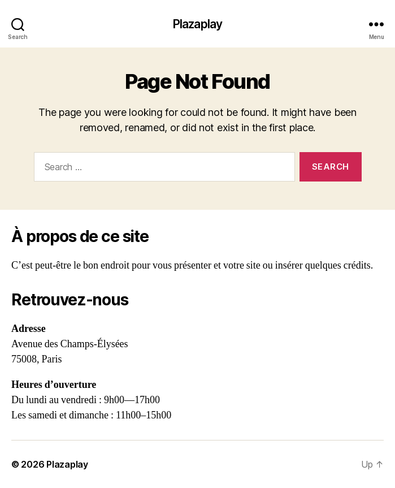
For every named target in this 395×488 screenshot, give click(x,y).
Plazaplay (197, 24)
